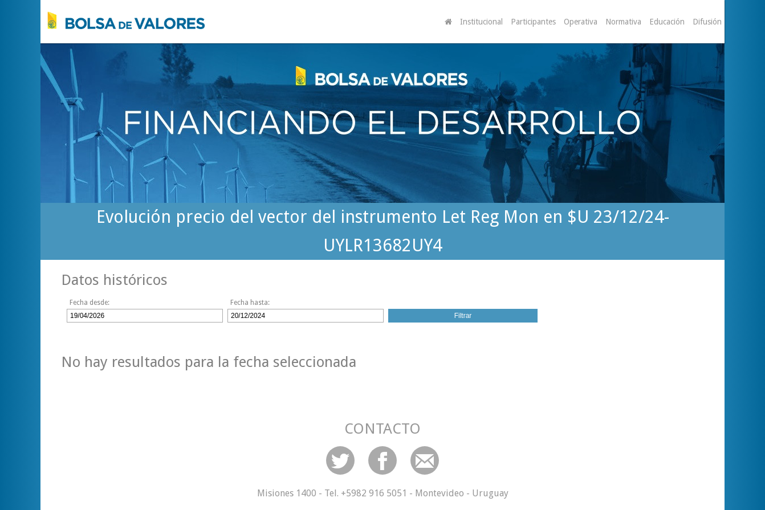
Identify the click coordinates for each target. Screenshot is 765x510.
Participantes (533, 21)
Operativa (580, 21)
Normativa (623, 21)
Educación (667, 21)
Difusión (707, 21)
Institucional (481, 21)
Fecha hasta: (250, 303)
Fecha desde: (89, 303)
